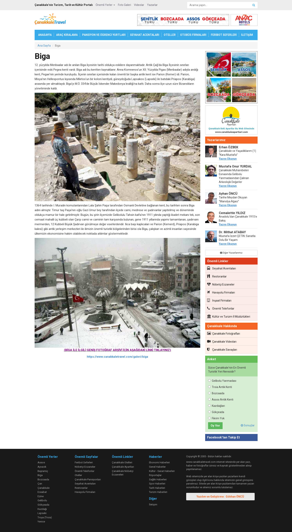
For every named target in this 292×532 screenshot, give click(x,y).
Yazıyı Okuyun (228, 158)
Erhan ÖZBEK (228, 147)
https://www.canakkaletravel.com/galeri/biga (117, 356)
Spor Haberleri (157, 483)
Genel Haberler (157, 466)
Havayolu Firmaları (221, 292)
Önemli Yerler (105, 4)
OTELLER (170, 34)
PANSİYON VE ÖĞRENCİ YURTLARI (104, 34)
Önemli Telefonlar (220, 308)
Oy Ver (215, 425)
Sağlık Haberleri (158, 479)
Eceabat (42, 492)
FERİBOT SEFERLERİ (224, 34)
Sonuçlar (248, 425)
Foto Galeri (124, 4)
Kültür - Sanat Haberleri (162, 471)
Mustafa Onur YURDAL (235, 166)
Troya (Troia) (45, 517)
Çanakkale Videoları (221, 341)
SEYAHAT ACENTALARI (144, 34)
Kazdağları (216, 405)
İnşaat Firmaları (219, 300)
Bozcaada (216, 393)
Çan (40, 483)
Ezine (41, 496)
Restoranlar (217, 276)
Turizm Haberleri (158, 492)
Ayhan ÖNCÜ (228, 193)
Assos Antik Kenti (220, 399)
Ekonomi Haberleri (159, 462)
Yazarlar (152, 4)
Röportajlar (155, 475)
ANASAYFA (45, 34)
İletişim (153, 504)
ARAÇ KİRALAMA (67, 34)
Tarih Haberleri (157, 487)
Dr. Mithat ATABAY (232, 232)
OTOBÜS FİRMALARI (193, 34)
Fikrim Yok (216, 418)
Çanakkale (43, 487)
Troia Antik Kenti (220, 387)
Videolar (139, 4)
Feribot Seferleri (84, 462)
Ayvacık (42, 466)
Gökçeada (216, 412)
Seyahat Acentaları (221, 268)
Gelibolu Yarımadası (222, 380)
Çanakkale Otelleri (122, 462)
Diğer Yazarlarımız (231, 252)
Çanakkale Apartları (123, 466)
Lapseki (42, 513)
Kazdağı (42, 509)
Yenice (41, 521)
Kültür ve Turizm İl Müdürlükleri (228, 316)
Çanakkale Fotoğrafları (223, 333)
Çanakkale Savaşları (222, 349)
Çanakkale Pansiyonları (88, 479)
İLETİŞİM (247, 34)
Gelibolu (42, 500)
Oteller (78, 475)
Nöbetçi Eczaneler (220, 284)
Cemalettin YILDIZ (232, 213)
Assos (41, 462)
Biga (40, 475)
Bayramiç (43, 471)
